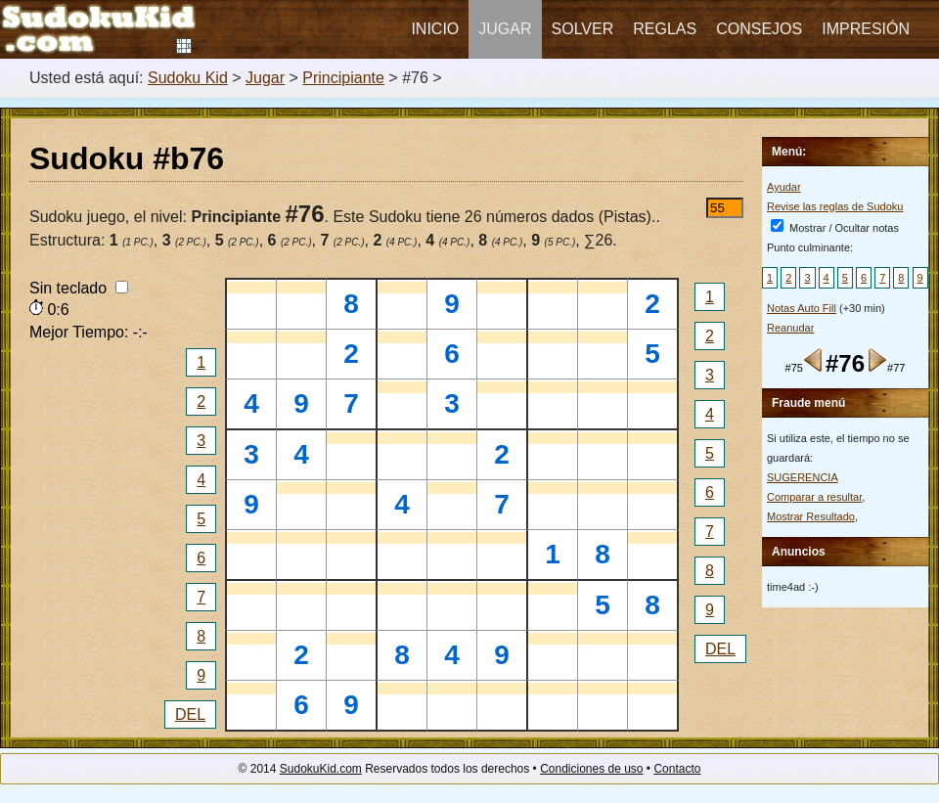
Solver (583, 29)
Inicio (435, 29)
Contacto (676, 769)
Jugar (504, 29)
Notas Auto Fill (801, 308)
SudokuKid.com (321, 769)
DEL (190, 714)
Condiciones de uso (591, 769)
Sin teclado (78, 288)
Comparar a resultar (814, 497)
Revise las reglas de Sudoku (835, 206)
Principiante (343, 77)
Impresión (866, 29)
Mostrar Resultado (811, 516)
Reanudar (790, 328)
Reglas (664, 29)
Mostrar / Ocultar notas (835, 228)
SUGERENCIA (802, 477)
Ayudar (784, 187)
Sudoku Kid (188, 77)
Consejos (759, 29)
